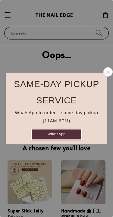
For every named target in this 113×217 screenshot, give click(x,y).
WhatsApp (56, 134)
